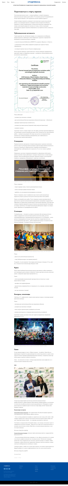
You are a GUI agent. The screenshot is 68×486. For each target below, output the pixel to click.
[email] (6, 470)
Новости (20, 469)
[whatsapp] (7, 470)
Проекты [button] (12, 2)
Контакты (64, 2)
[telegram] (9, 470)
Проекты (36, 472)
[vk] (4, 470)
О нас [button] (8, 2)
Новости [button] (3, 2)
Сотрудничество (57, 2)
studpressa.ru (9, 478)
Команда (36, 469)
